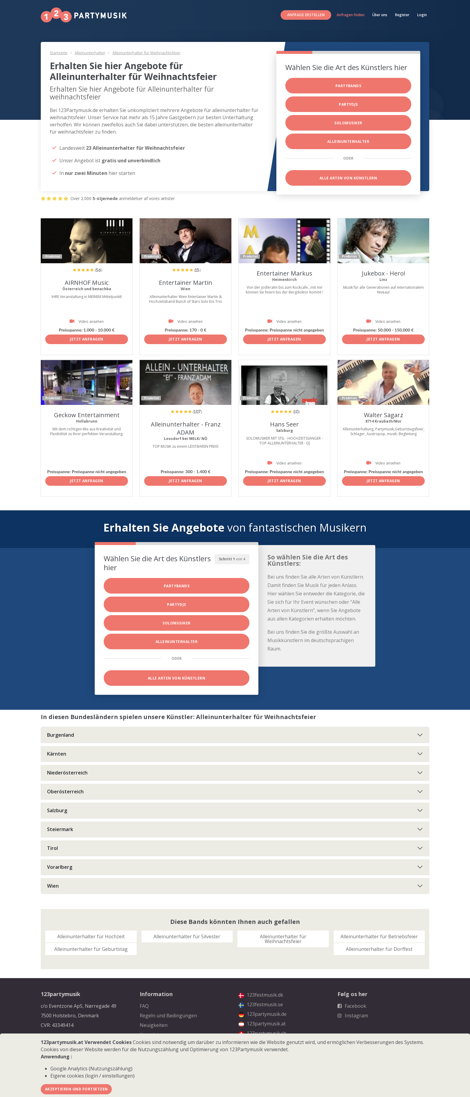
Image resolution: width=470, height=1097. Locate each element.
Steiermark (60, 829)
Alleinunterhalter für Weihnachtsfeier (146, 52)
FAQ (144, 1006)
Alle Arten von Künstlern (348, 178)
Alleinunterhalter (90, 52)
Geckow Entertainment (87, 415)
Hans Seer (284, 424)
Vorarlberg (59, 867)
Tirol (52, 848)
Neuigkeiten (154, 1025)
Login (422, 14)
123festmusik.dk (261, 995)
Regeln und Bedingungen (168, 1015)
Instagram (353, 1015)
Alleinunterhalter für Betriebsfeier (379, 936)
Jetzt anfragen (86, 339)
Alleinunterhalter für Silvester (186, 936)
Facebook (352, 1006)
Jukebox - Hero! (383, 273)
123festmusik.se (261, 1004)
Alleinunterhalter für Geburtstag (91, 949)
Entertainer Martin (185, 283)
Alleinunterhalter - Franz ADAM (186, 428)
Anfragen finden (350, 14)
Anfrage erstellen (306, 14)
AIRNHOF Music (87, 283)
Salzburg (57, 810)
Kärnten (56, 754)
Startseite (58, 52)
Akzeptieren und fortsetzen (76, 1089)
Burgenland (60, 735)
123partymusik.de (263, 1014)
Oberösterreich (65, 791)
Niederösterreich (67, 772)
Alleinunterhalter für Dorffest (379, 949)
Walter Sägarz (383, 415)
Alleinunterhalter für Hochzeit (91, 936)
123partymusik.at (262, 1023)
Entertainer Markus (284, 273)
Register (402, 14)
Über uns (379, 14)
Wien (53, 886)
